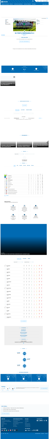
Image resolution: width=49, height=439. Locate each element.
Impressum (46, 433)
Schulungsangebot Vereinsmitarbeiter (18, 422)
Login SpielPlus (15, 426)
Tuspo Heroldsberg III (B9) (10, 184)
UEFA (5, 433)
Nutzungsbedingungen (37, 433)
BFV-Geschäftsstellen (16, 423)
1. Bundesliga (26, 420)
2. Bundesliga (26, 421)
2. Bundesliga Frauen (27, 426)
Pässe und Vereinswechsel (16, 420)
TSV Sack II (9, 187)
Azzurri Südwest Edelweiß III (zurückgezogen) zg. (12, 192)
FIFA (7, 433)
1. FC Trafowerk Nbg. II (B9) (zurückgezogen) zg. (12, 190)
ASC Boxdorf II (9, 181)
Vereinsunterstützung (4, 423)
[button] (1, 35)
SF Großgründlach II (9, 175)
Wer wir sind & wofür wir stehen (5, 420)
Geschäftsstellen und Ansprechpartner (6, 421)
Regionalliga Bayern (27, 423)
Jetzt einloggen (44, 1)
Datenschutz (42, 433)
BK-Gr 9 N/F (38, 20)
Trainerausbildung (15, 421)
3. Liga (26, 422)
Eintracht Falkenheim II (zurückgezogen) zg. (12, 193)
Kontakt (2, 426)
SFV (1, 433)
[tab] (17, 110)
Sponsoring (2, 422)
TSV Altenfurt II (9, 178)
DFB (3, 433)
